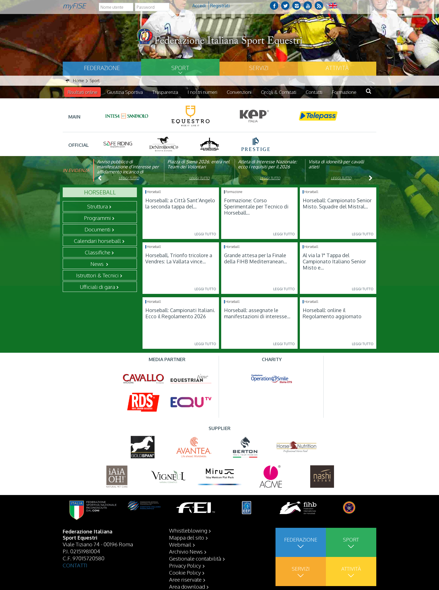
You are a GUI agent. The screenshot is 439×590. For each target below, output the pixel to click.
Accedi (199, 5)
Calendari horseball (97, 240)
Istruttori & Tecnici (97, 275)
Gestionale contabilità (195, 558)
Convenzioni (239, 92)
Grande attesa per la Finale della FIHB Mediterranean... (255, 258)
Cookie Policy (185, 572)
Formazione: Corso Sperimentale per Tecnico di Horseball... (256, 206)
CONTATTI (75, 565)
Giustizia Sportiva (125, 92)
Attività (337, 67)
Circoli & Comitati (278, 92)
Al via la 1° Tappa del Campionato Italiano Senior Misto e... (334, 261)
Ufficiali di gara (97, 286)
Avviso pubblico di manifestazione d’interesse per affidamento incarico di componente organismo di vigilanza (128, 172)
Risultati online (82, 92)
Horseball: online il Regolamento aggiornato (332, 313)
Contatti (314, 92)
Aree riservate (185, 579)
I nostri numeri (202, 92)
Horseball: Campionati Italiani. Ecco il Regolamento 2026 (180, 313)
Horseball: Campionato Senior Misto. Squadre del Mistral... (337, 203)
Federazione (102, 67)
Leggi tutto (129, 178)
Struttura (97, 206)
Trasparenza (165, 92)
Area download (187, 586)
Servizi (258, 67)
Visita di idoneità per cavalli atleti (336, 164)
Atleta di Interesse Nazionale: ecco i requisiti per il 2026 (267, 164)
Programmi (97, 217)
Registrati (220, 5)
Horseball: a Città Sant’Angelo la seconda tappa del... (180, 203)
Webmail (180, 544)
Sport (180, 67)
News (97, 263)
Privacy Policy (185, 565)
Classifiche (97, 252)
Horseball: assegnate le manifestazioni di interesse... (257, 313)
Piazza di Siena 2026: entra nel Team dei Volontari (198, 164)
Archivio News (186, 551)
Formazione (344, 92)
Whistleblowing (188, 530)
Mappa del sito (186, 537)
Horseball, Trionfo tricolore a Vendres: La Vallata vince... (178, 258)
